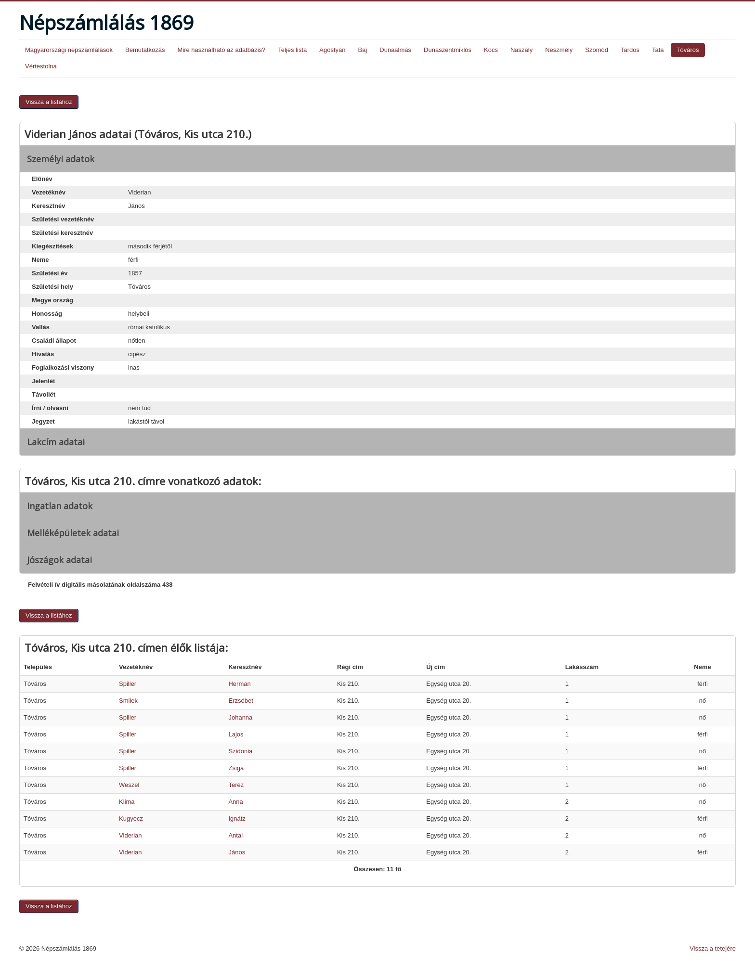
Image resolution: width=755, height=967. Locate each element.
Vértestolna (41, 66)
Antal (235, 835)
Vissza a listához (49, 101)
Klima (127, 801)
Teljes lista (292, 49)
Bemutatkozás (145, 49)
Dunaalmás (395, 49)
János (236, 852)
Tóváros (688, 49)
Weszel (129, 784)
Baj (362, 49)
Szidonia (240, 751)
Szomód (596, 49)
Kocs (491, 49)
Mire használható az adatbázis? (221, 49)
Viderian (130, 835)
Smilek (128, 700)
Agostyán (332, 49)
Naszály (521, 49)
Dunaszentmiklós (447, 49)
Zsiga (236, 768)
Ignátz (236, 818)
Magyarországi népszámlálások (69, 49)
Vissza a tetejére (713, 948)
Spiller (127, 683)
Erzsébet (240, 700)
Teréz (236, 784)
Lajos (235, 734)
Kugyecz (131, 818)
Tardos (630, 49)
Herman (239, 683)
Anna (235, 801)
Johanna (240, 717)
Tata (658, 49)
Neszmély (559, 49)
